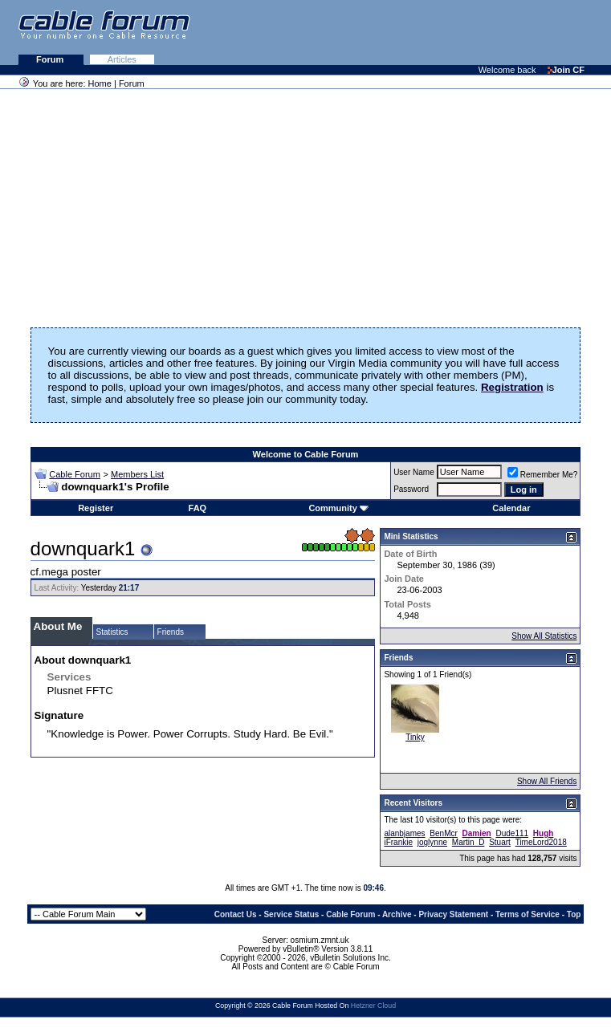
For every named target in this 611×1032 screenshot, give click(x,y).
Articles (122, 59)
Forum (51, 59)
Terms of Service (527, 914)
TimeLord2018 (541, 842)
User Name (413, 472)
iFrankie (398, 842)
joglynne (432, 842)
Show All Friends (546, 781)
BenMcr (443, 833)
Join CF (566, 70)
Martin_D (468, 842)
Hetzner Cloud (373, 1006)
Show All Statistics (543, 636)
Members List (137, 474)
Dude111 (511, 833)
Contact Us (235, 914)
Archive (397, 914)
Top (574, 914)
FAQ (198, 508)
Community (338, 508)
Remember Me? (542, 474)
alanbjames (404, 833)
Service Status (291, 914)
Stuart (500, 842)
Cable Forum (74, 474)
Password (411, 489)
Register (95, 508)
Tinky (415, 737)
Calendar (511, 508)
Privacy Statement (453, 914)
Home (100, 83)
